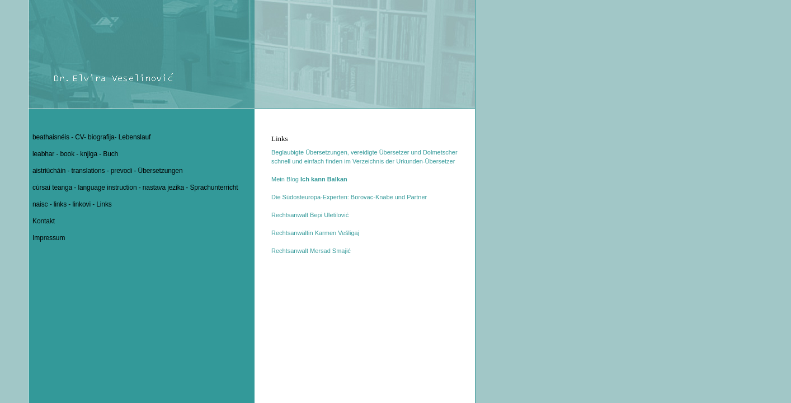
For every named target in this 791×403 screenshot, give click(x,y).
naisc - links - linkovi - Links (72, 204)
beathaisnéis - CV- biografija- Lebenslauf (91, 137)
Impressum (48, 238)
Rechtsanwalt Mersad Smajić (311, 250)
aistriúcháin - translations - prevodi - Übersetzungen (107, 171)
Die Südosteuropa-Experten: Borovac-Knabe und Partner (349, 197)
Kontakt (43, 221)
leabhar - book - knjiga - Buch (75, 154)
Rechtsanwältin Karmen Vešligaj (315, 232)
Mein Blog (309, 179)
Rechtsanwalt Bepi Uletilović (310, 215)
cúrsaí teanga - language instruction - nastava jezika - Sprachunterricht (135, 187)
